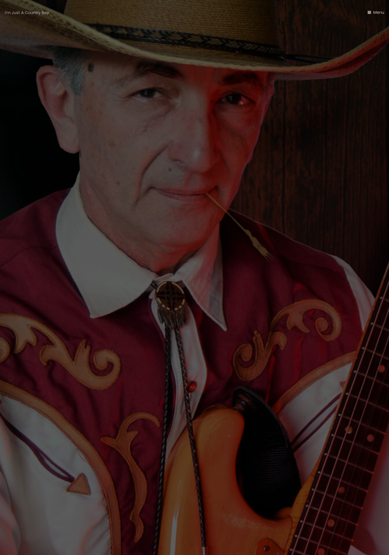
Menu (378, 12)
